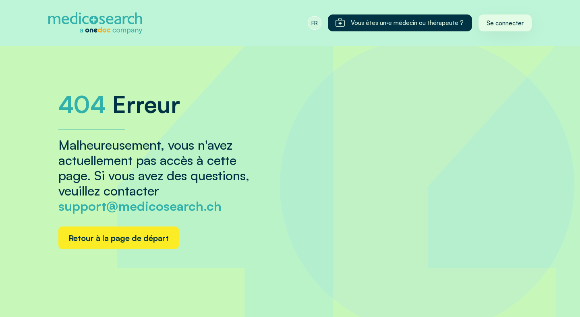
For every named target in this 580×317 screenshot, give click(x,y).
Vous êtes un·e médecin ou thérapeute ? (399, 23)
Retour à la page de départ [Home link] (118, 238)
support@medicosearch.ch (140, 206)
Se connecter (505, 23)
